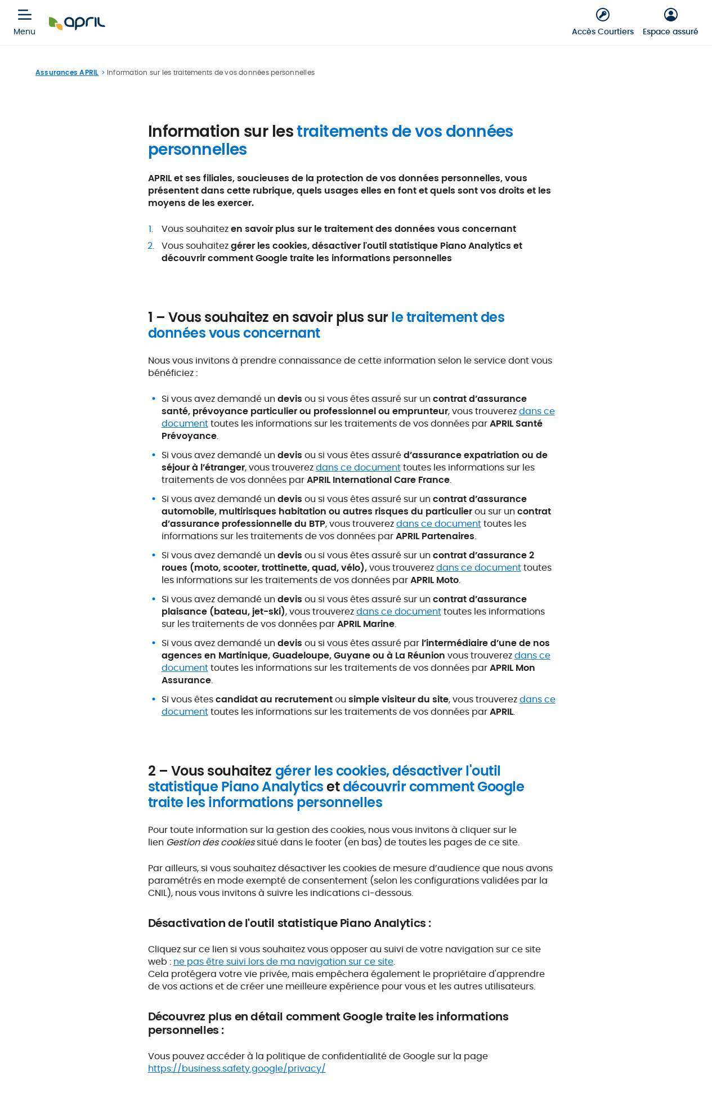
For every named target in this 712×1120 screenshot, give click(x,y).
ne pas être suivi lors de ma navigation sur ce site (283, 961)
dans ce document (358, 467)
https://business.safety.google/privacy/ (237, 1068)
